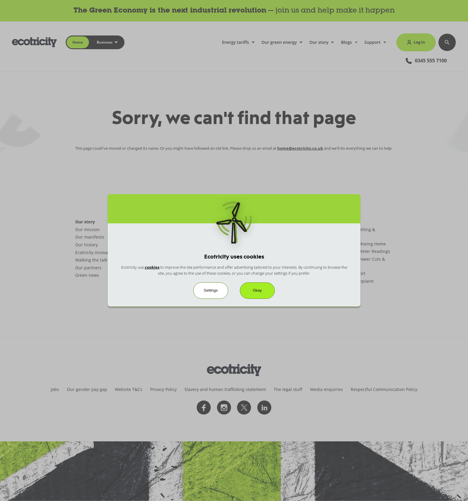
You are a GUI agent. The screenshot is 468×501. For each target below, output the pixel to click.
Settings (211, 290)
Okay (257, 290)
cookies (152, 267)
